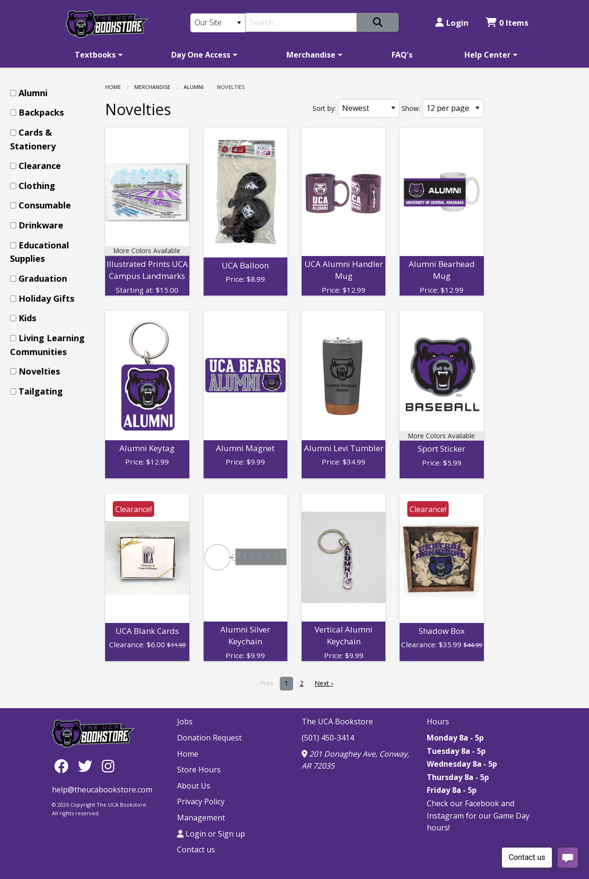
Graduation (43, 278)
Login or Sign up (211, 834)
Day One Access (200, 54)
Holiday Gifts (46, 298)
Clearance (40, 165)
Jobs (185, 721)
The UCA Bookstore (337, 721)
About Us (193, 785)
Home (113, 86)
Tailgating (41, 391)
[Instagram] (108, 765)
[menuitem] (97, 55)
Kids (27, 318)
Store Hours (199, 769)
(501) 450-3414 (328, 737)
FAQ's (402, 54)
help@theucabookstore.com (102, 789)
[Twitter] (87, 765)
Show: (411, 108)
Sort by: (324, 108)
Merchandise (310, 54)
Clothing (37, 185)
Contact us (196, 849)
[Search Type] (217, 22)
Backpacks (41, 112)
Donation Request (209, 737)
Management (201, 817)
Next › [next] (323, 683)
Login (452, 22)
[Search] (301, 22)
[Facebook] (63, 765)
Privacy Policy (201, 801)
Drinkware (41, 225)
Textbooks (95, 54)
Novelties (39, 371)
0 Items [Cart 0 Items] (507, 22)
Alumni (194, 86)
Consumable (45, 205)
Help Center (487, 54)
